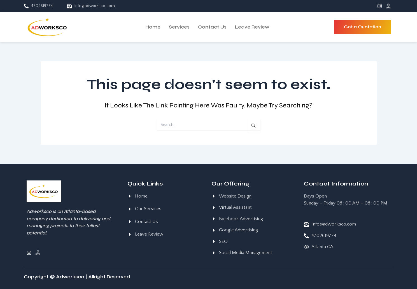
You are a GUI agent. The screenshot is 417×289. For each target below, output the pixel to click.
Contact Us (212, 27)
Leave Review (252, 27)
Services (179, 27)
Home (152, 27)
